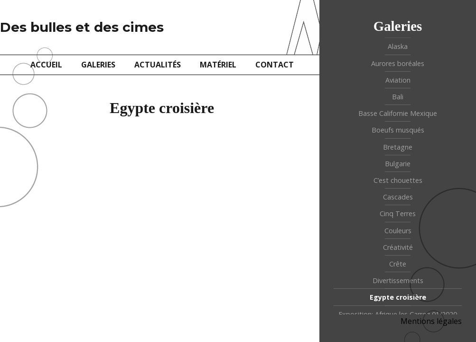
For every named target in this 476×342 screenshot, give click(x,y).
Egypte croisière (398, 297)
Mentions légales (431, 321)
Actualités (157, 64)
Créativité (398, 247)
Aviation (398, 80)
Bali (397, 96)
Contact (274, 64)
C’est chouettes (397, 180)
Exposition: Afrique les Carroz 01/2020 (397, 314)
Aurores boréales (397, 63)
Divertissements (398, 280)
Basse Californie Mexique (397, 113)
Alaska (398, 46)
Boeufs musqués (398, 129)
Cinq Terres (398, 213)
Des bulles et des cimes (82, 27)
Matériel (218, 64)
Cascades (398, 196)
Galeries (98, 64)
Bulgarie (398, 163)
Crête (397, 263)
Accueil (46, 64)
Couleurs (397, 230)
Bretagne (397, 147)
